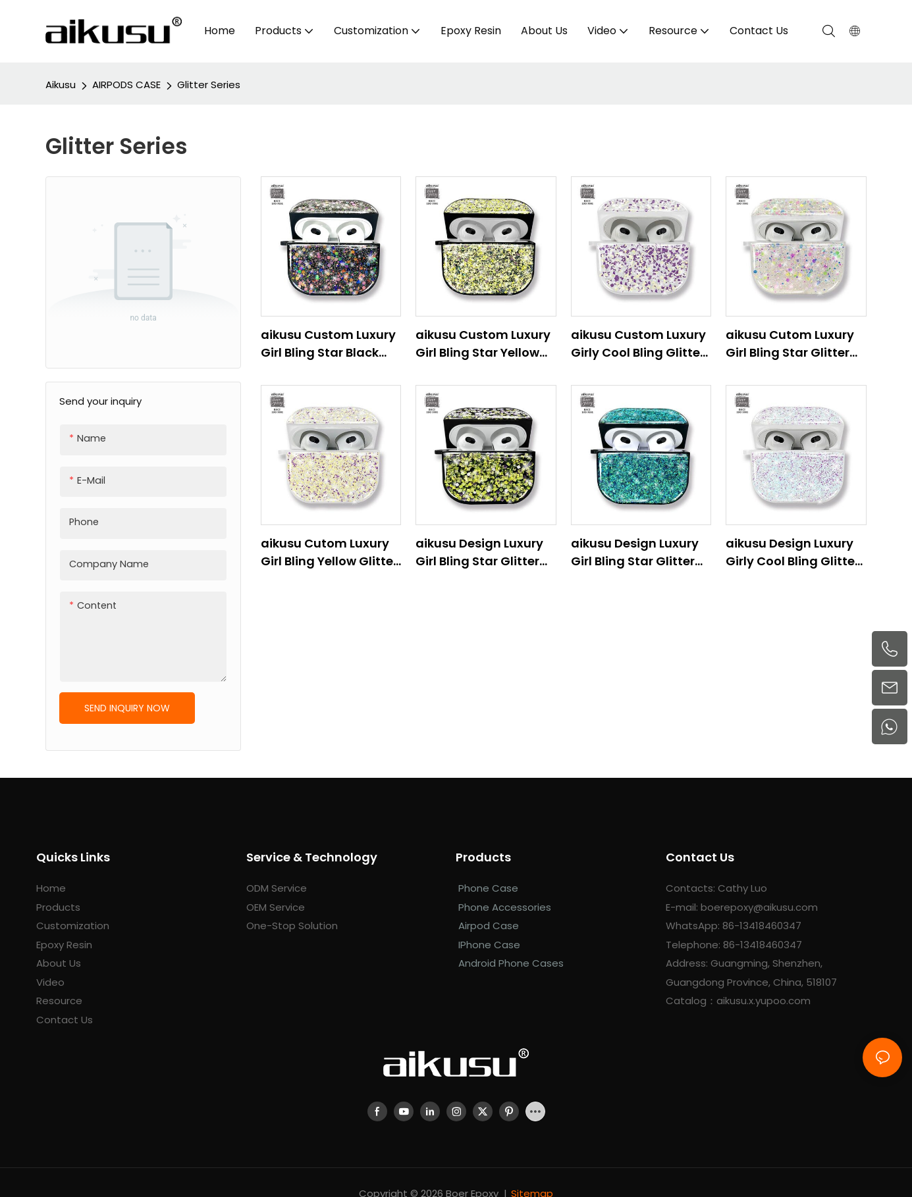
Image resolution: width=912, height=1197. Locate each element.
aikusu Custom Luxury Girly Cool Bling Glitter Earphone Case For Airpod (638, 343)
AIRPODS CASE (126, 84)
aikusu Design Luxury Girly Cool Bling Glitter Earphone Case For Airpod (792, 552)
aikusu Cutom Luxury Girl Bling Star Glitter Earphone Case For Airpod (790, 343)
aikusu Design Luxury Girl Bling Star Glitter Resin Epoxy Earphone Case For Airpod (637, 552)
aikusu (60, 84)
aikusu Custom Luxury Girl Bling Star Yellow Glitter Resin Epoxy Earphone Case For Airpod (483, 343)
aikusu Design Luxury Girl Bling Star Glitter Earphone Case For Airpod (479, 552)
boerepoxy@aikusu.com (759, 907)
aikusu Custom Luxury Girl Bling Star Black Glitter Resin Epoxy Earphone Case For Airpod (328, 343)
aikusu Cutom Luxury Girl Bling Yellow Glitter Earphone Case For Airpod (329, 552)
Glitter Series (208, 84)
